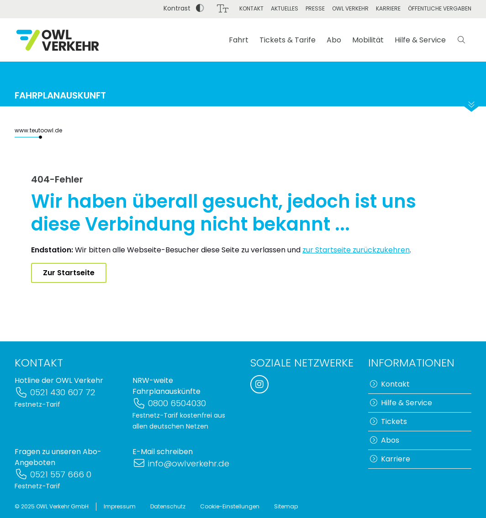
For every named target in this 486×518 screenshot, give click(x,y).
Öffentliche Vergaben (439, 8)
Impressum (120, 506)
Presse (315, 8)
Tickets (388, 421)
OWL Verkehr (350, 8)
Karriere (388, 8)
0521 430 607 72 (55, 392)
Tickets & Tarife (287, 40)
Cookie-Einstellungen (229, 506)
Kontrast (184, 8)
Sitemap (286, 506)
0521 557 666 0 (53, 474)
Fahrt (238, 40)
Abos (384, 440)
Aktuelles (284, 8)
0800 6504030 (169, 403)
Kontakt (251, 8)
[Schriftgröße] (222, 8)
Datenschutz (167, 506)
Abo (334, 40)
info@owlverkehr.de (180, 463)
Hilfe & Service (420, 40)
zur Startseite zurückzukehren (356, 250)
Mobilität (368, 40)
